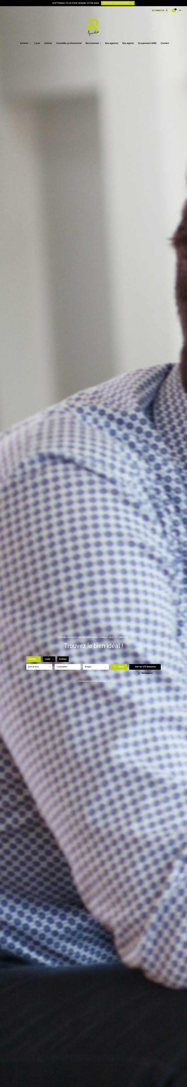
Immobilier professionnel (69, 43)
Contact (165, 43)
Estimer (48, 43)
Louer (37, 43)
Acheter (24, 43)
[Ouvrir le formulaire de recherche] (119, 667)
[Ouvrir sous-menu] (30, 43)
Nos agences (111, 43)
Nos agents (128, 43)
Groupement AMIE (147, 43)
